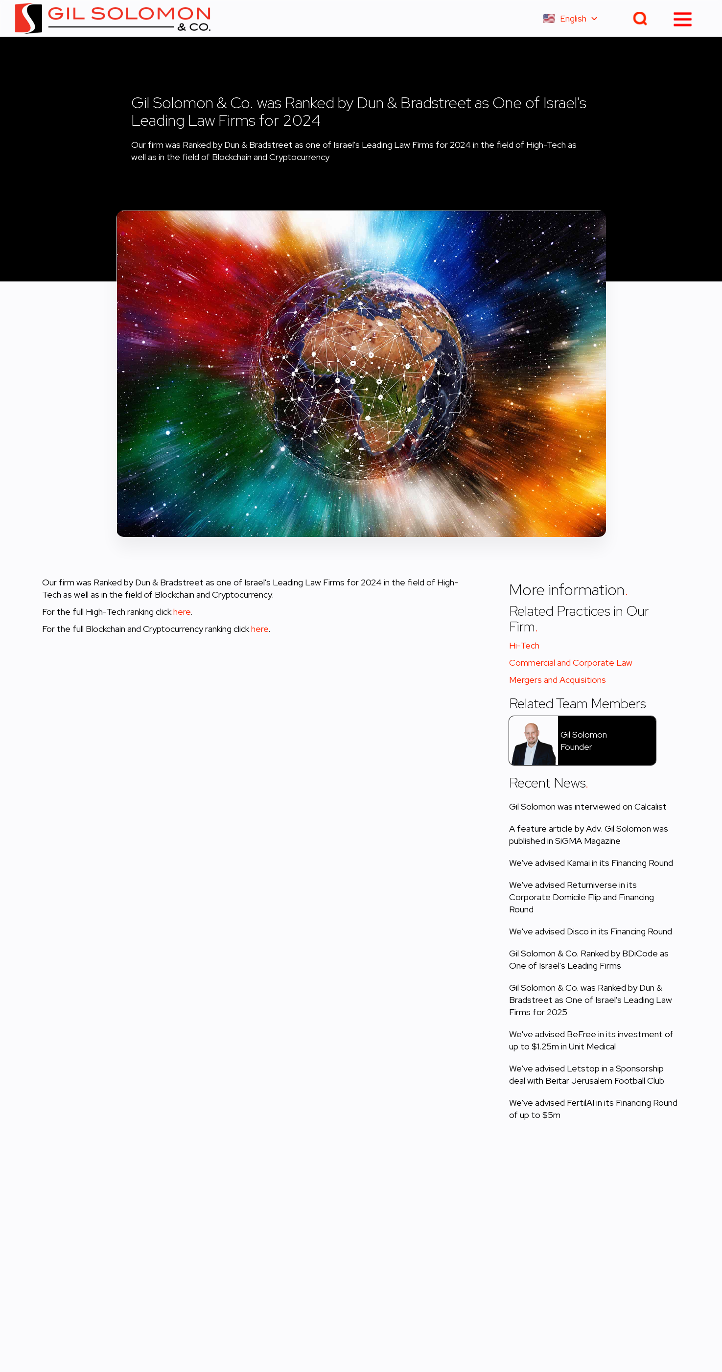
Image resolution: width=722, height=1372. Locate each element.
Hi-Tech (524, 645)
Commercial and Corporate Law (570, 662)
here (181, 611)
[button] (575, 18)
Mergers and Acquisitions (557, 679)
